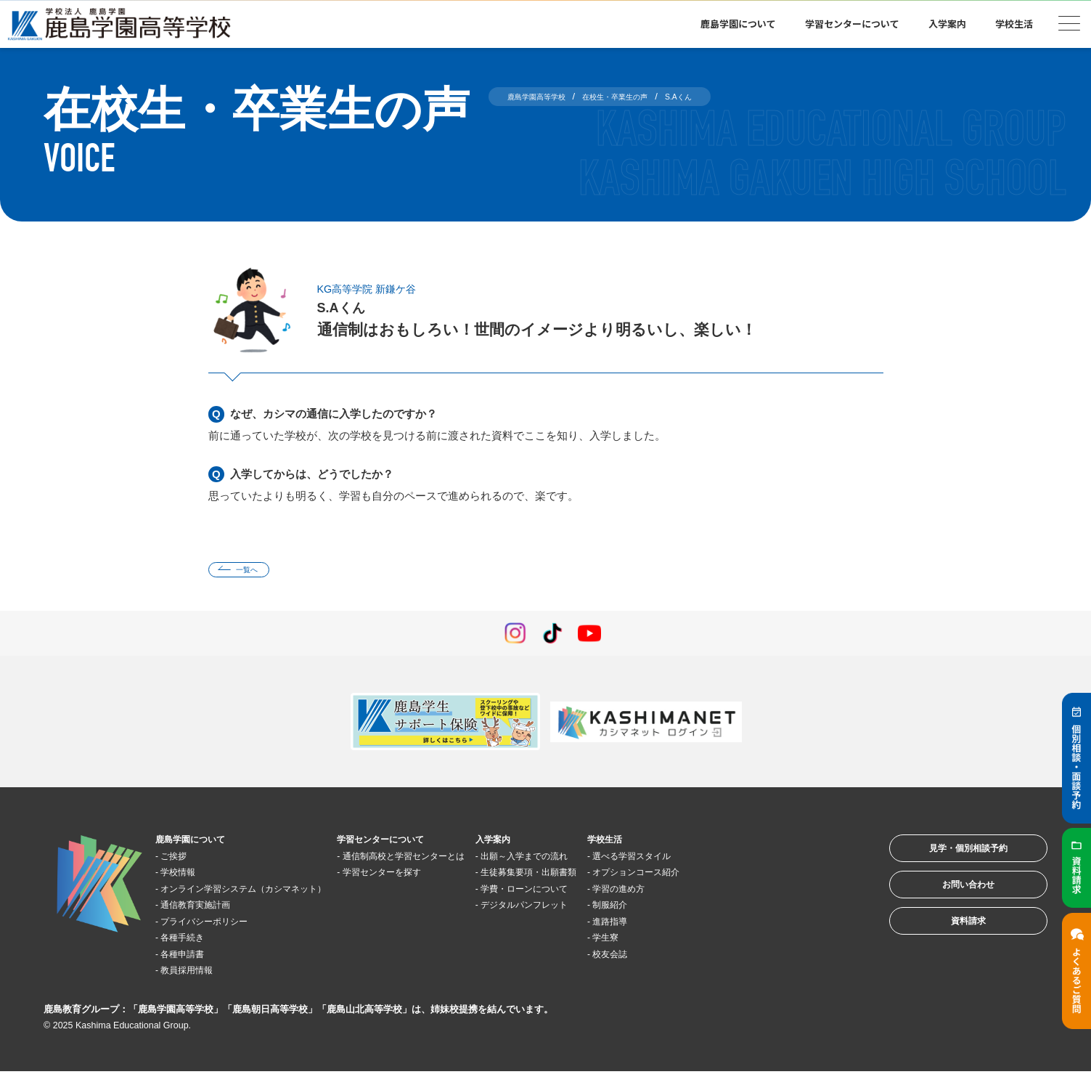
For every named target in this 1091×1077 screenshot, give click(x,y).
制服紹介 (720, 909)
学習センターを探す (440, 877)
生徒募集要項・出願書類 (621, 877)
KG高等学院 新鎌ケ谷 (380, 288)
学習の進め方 (731, 893)
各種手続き (193, 942)
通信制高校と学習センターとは (467, 861)
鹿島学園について (738, 24)
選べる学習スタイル (747, 861)
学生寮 (714, 942)
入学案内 (947, 24)
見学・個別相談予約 (949, 859)
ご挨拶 (182, 861)
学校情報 (188, 877)
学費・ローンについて (615, 893)
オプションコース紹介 (752, 877)
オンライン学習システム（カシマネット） (269, 893)
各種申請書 (193, 959)
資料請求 (949, 949)
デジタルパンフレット (615, 909)
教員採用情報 (199, 975)
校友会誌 (720, 959)
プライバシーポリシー (220, 926)
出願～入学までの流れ (615, 861)
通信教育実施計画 (209, 909)
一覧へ (256, 571)
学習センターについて (852, 24)
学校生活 (1014, 24)
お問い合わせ (948, 904)
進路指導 (720, 926)
